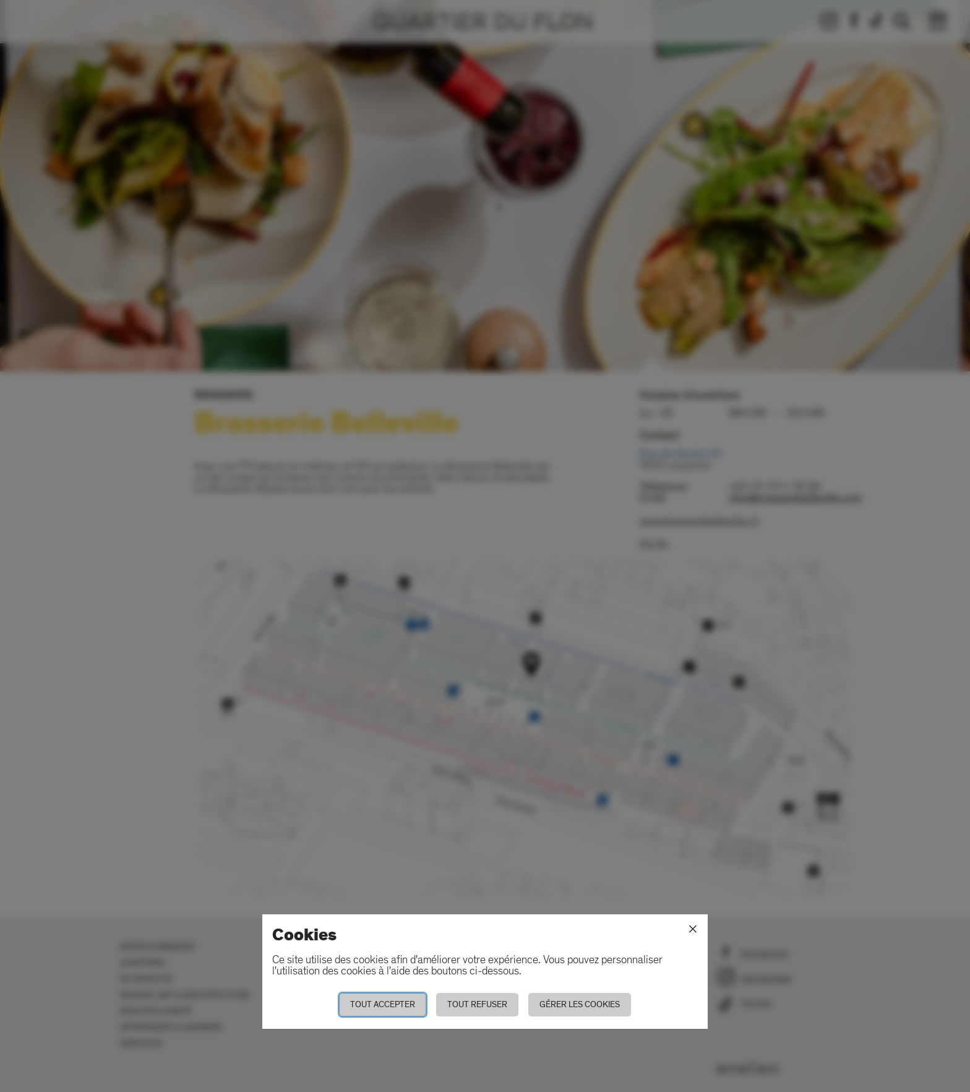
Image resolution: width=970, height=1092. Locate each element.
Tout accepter (382, 1004)
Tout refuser (477, 1004)
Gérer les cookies (579, 1004)
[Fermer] (693, 929)
